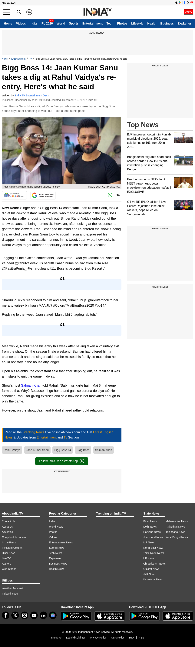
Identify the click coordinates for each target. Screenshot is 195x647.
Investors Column (12, 547)
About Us (7, 526)
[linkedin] (43, 615)
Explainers (55, 558)
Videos (21, 23)
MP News (149, 542)
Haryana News (152, 531)
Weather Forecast (12, 588)
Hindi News (8, 553)
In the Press (9, 542)
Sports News (56, 547)
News (5, 59)
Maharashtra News (177, 521)
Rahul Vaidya (12, 450)
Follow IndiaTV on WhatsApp (61, 461)
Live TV (6, 558)
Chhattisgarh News (154, 563)
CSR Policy (117, 637)
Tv (30, 59)
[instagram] (24, 615)
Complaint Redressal (14, 537)
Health (152, 23)
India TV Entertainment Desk (32, 95)
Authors (6, 563)
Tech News (55, 553)
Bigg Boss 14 (62, 450)
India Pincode (10, 593)
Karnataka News (153, 579)
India (33, 23)
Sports (74, 23)
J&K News (149, 574)
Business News (58, 563)
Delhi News (150, 526)
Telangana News (175, 531)
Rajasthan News (175, 526)
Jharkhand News (153, 537)
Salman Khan (31, 385)
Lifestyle (137, 23)
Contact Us (8, 521)
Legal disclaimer (75, 637)
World (61, 23)
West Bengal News (177, 537)
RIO (131, 637)
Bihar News (150, 521)
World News (56, 526)
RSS (141, 637)
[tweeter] (15, 615)
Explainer (184, 23)
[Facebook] (5, 615)
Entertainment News (61, 542)
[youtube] (34, 615)
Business (167, 23)
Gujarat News (151, 568)
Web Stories (9, 568)
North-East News (153, 547)
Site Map (56, 637)
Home (8, 23)
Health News (56, 568)
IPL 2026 (47, 23)
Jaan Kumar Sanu (37, 450)
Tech (110, 23)
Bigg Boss (83, 450)
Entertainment (92, 23)
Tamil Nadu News (153, 553)
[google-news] (53, 615)
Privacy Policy (98, 637)
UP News (148, 558)
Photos (122, 23)
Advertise (7, 531)
